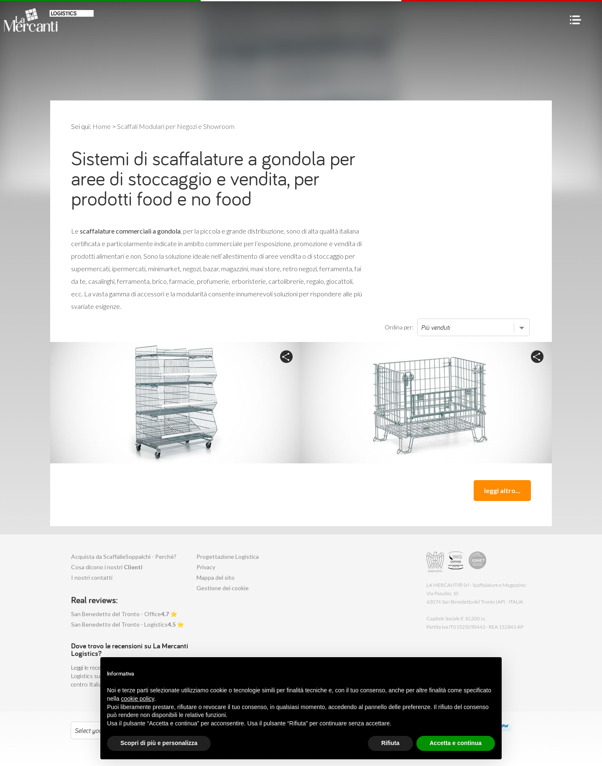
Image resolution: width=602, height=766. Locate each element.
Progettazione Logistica (227, 556)
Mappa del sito (215, 577)
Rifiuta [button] (390, 743)
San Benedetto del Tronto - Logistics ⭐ (127, 624)
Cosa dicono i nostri (107, 567)
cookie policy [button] (137, 698)
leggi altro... (502, 490)
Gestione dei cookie (222, 587)
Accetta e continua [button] (456, 743)
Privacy (205, 567)
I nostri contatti (91, 577)
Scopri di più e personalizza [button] (158, 743)
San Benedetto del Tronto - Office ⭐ (124, 613)
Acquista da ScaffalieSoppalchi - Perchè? (123, 556)
